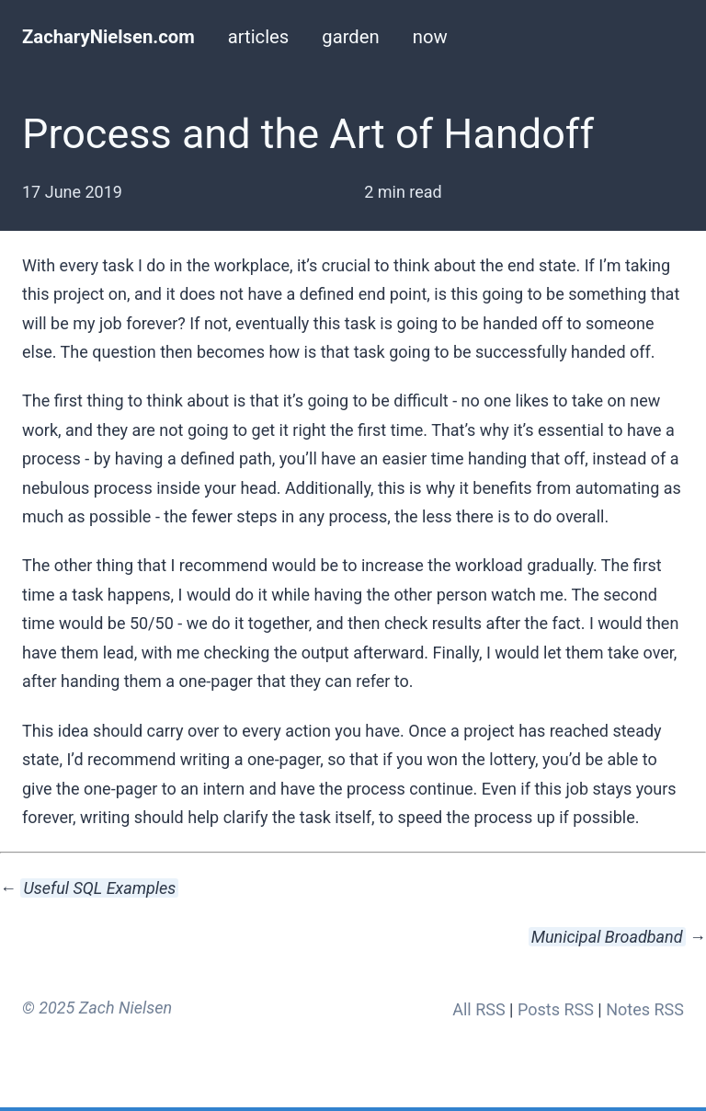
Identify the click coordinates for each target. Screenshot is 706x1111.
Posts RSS (556, 1009)
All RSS (478, 1009)
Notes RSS (645, 1009)
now (430, 37)
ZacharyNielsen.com (108, 37)
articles (259, 37)
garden (350, 37)
